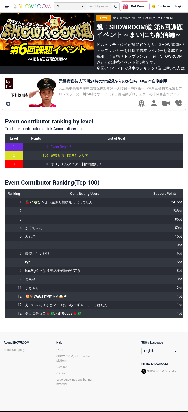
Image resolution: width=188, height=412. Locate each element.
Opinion (61, 373)
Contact (61, 367)
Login (179, 6)
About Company (14, 350)
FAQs (59, 350)
